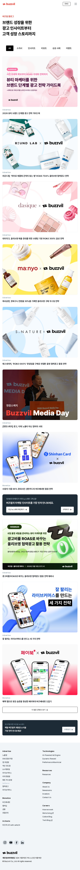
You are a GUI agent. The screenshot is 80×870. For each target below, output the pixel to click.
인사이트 (31, 48)
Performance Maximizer (51, 762)
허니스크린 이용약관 (34, 858)
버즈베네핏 (6, 802)
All (9, 48)
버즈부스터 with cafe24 (11, 825)
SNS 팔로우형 (7, 759)
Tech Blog (47, 820)
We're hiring (48, 813)
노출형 (4, 755)
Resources (46, 774)
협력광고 (5, 786)
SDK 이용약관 (21, 858)
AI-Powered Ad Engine (51, 755)
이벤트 (69, 48)
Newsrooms (47, 790)
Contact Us (46, 797)
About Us (45, 787)
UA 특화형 (6, 769)
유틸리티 (5, 813)
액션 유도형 (6, 766)
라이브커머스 (7, 773)
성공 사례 (56, 48)
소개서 (19, 48)
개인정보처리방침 (8, 858)
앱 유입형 (5, 762)
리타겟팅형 (6, 776)
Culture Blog (47, 817)
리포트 (44, 48)
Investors (45, 794)
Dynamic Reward (49, 759)
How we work (47, 810)
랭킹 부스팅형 (7, 780)
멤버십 (4, 806)
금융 (4, 809)
